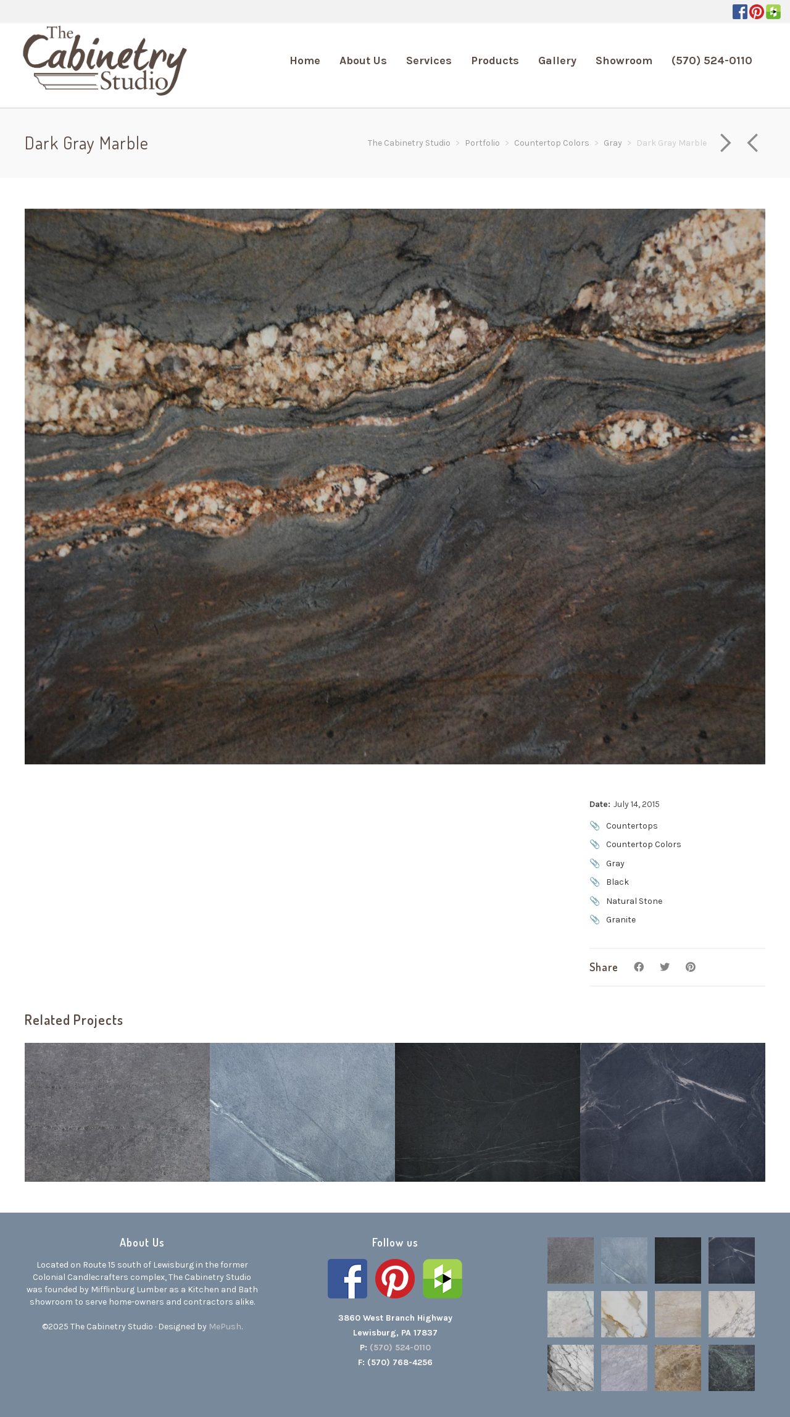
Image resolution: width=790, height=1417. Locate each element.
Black (617, 882)
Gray (615, 863)
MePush (225, 1326)
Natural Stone (634, 901)
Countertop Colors (643, 844)
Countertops (632, 826)
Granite (621, 919)
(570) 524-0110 (400, 1347)
